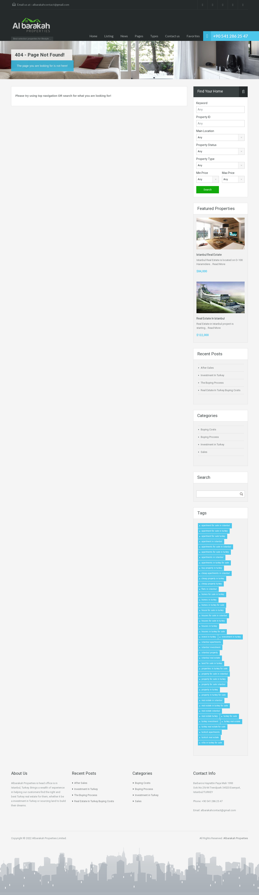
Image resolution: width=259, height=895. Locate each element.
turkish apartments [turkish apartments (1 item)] (211, 732)
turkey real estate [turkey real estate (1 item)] (232, 721)
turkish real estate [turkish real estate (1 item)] (210, 737)
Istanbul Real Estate (209, 254)
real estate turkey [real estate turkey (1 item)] (210, 716)
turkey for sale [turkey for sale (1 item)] (230, 716)
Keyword (201, 103)
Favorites (193, 36)
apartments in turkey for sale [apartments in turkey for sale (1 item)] (215, 563)
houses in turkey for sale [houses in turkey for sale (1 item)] (213, 631)
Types (154, 36)
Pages (139, 36)
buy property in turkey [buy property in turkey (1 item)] (212, 568)
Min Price (202, 173)
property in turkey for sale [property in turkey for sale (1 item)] (214, 695)
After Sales (207, 367)
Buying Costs (208, 429)
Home (93, 36)
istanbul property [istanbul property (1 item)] (210, 652)
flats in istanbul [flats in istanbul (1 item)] (209, 589)
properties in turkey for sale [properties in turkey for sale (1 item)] (214, 668)
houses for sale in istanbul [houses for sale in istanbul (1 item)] (214, 615)
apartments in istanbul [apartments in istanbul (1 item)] (212, 557)
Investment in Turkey (212, 444)
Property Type (205, 159)
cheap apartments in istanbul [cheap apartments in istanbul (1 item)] (216, 573)
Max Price (228, 173)
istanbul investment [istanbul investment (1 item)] (211, 647)
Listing (109, 36)
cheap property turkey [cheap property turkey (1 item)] (212, 584)
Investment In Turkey (212, 375)
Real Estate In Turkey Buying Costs (220, 390)
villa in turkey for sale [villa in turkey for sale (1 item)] (212, 743)
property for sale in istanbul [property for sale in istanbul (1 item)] (215, 674)
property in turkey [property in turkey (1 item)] (210, 690)
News (124, 36)
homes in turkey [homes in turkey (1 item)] (209, 600)
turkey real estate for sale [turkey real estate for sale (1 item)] (213, 727)
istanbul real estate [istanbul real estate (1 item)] (211, 658)
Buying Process (210, 436)
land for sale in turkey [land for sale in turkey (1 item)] (212, 663)
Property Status (206, 145)
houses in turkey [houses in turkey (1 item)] (209, 626)
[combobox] (220, 137)
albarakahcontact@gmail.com (51, 4)
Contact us (172, 36)
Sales (204, 451)
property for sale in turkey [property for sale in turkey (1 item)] (214, 679)
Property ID (203, 117)
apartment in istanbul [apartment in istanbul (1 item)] (212, 541)
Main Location (205, 131)
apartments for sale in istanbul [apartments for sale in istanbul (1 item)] (216, 547)
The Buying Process (212, 382)
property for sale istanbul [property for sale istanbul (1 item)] (213, 684)
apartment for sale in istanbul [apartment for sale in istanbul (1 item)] (216, 525)
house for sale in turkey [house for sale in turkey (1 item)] (213, 610)
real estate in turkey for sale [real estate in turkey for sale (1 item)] (215, 706)
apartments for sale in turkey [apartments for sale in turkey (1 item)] (215, 552)
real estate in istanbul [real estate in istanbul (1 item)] (212, 700)
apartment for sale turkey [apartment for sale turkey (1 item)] (213, 536)
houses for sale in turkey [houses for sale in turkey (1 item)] (213, 621)
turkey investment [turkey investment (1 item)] (210, 721)
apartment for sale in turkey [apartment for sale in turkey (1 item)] (215, 531)
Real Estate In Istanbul (210, 318)
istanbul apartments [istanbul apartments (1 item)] (211, 642)
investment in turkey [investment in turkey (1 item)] (231, 637)
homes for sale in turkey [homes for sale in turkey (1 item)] (213, 594)
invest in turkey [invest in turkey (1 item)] (209, 637)
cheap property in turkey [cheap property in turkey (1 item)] (213, 578)
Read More (218, 264)
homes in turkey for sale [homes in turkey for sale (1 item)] (213, 605)
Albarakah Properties (235, 838)
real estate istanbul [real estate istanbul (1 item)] (211, 711)
